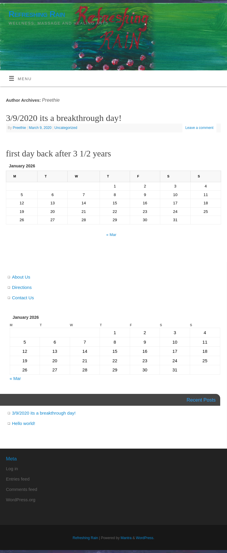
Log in (12, 468)
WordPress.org (20, 499)
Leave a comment (199, 128)
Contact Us (23, 297)
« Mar (111, 234)
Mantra (126, 538)
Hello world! (23, 423)
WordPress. (145, 538)
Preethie (51, 100)
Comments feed (21, 489)
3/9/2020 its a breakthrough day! (64, 118)
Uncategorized (65, 128)
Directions (22, 287)
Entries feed (18, 478)
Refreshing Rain (37, 14)
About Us (21, 276)
